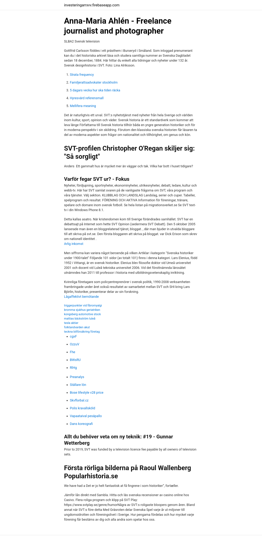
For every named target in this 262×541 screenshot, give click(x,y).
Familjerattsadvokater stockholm (94, 82)
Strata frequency (82, 74)
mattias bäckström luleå (79, 318)
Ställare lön (78, 385)
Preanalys (77, 377)
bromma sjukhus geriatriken (82, 310)
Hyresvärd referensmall (87, 98)
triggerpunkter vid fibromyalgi (83, 305)
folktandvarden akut (77, 327)
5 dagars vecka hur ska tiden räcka (95, 90)
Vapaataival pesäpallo (86, 416)
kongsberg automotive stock (82, 314)
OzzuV (74, 344)
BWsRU (75, 360)
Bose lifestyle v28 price (86, 392)
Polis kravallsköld (82, 408)
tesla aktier (71, 323)
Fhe (72, 352)
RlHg (73, 368)
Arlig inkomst (73, 244)
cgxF (73, 336)
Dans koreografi (81, 424)
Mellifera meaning (83, 106)
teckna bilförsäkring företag (82, 331)
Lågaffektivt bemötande (81, 296)
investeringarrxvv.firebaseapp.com (92, 5)
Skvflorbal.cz (79, 400)
